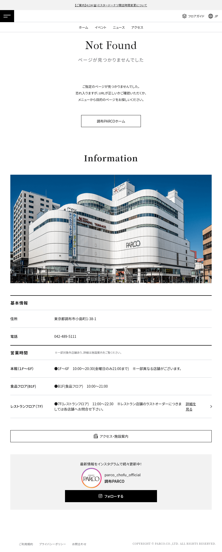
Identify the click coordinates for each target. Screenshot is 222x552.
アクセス (137, 27)
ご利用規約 (26, 544)
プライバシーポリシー (52, 544)
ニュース (119, 27)
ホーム (83, 27)
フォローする (113, 496)
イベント (100, 27)
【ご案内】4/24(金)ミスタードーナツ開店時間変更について (111, 5)
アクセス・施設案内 (114, 436)
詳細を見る (191, 406)
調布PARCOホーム (111, 121)
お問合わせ (79, 544)
